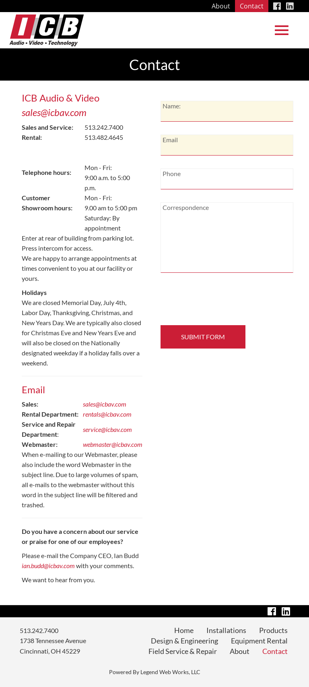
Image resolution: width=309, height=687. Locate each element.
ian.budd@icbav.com (48, 565)
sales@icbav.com (54, 112)
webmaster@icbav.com (112, 444)
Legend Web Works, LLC (170, 671)
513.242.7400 (39, 630)
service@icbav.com (107, 429)
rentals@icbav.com (107, 414)
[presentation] (215, 301)
